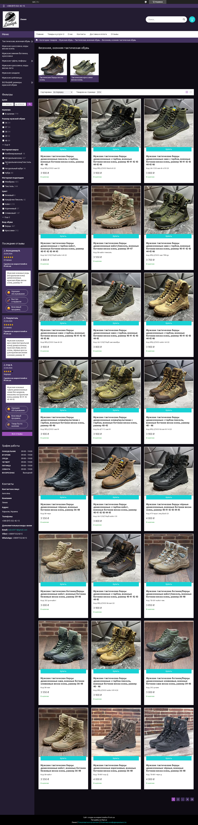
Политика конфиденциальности (113, 822)
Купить (63, 149)
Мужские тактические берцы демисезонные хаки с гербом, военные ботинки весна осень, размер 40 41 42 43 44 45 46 (168, 247)
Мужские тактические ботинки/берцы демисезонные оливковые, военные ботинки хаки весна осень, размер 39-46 (168, 681)
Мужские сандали (11, 73)
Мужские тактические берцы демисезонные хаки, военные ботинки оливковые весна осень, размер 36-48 (62, 681)
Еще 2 (7, 217)
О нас (70, 34)
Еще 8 (7, 145)
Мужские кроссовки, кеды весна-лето (15, 66)
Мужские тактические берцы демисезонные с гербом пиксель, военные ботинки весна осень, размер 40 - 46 (115, 682)
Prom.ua (111, 817)
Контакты (81, 34)
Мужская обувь (66, 40)
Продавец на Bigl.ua (99, 820)
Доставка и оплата (98, 34)
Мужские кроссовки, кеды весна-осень (15, 47)
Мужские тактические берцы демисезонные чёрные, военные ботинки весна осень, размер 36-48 (60, 507)
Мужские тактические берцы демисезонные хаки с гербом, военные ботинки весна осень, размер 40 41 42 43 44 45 (115, 334)
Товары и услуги (55, 34)
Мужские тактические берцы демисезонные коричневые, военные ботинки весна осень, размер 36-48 (114, 768)
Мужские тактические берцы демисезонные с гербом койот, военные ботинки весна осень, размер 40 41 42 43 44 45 (62, 247)
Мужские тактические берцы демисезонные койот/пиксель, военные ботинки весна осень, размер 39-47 (116, 246)
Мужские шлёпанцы (12, 77)
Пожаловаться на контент (88, 822)
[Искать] (184, 19)
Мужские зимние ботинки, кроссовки (15, 54)
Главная (39, 34)
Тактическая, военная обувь (87, 40)
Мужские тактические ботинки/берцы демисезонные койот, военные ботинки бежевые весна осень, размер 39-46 (63, 594)
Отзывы (114, 34)
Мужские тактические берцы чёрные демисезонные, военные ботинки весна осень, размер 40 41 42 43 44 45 (168, 507)
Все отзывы (17, 434)
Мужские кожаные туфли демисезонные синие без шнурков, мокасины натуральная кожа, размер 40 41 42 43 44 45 (17, 393)
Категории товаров (48, 40)
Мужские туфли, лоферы (14, 61)
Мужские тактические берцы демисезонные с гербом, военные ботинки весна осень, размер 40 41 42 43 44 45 (115, 595)
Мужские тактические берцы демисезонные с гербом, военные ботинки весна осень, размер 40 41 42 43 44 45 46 (168, 334)
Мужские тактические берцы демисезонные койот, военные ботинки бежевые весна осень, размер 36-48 (63, 768)
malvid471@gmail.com (17, 530)
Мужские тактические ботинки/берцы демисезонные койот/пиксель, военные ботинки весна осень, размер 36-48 (169, 594)
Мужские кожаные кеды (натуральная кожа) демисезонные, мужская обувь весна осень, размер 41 (18, 278)
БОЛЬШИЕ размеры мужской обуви (12, 83)
